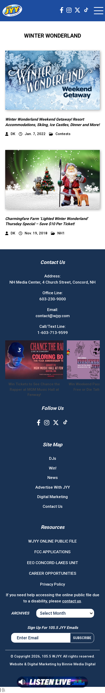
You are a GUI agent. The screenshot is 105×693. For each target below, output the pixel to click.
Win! (52, 468)
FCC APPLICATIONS (52, 551)
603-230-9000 (52, 299)
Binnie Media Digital (79, 664)
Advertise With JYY (52, 487)
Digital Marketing (52, 496)
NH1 (58, 233)
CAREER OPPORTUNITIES (52, 573)
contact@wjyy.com (53, 315)
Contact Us (53, 506)
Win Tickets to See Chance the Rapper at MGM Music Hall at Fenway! (34, 389)
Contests (59, 134)
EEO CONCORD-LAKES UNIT (52, 562)
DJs (52, 458)
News (52, 477)
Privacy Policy (52, 584)
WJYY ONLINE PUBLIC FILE (52, 541)
